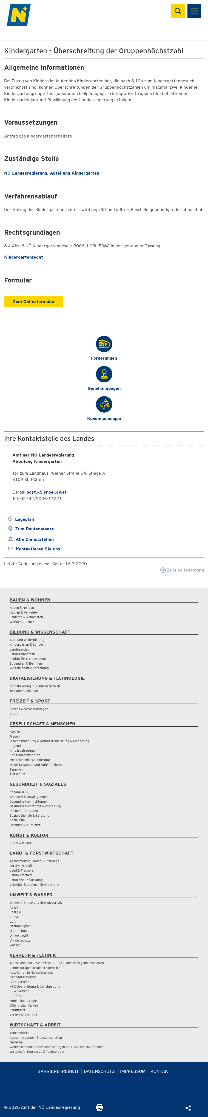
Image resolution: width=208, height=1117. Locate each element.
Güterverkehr (19, 982)
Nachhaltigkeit (20, 926)
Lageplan (24, 519)
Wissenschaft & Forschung (29, 668)
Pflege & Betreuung (24, 811)
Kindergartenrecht (23, 257)
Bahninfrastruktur (23, 977)
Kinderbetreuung (22, 750)
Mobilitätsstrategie (23, 1001)
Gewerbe (16, 1042)
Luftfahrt (16, 996)
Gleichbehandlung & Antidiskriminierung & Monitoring (49, 741)
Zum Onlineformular (34, 301)
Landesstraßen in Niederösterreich (35, 968)
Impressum (133, 1071)
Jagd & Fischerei (22, 870)
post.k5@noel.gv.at (47, 492)
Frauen (15, 736)
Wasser (15, 945)
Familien (16, 732)
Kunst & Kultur (21, 843)
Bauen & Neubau (22, 608)
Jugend (15, 746)
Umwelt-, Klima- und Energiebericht (36, 902)
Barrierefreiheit (58, 1071)
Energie (15, 912)
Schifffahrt (17, 1010)
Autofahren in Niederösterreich (32, 972)
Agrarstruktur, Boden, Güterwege (34, 861)
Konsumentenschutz (25, 755)
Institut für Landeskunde (28, 659)
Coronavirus (19, 792)
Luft (13, 921)
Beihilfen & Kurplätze (25, 825)
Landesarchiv (19, 649)
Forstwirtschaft (21, 866)
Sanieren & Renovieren (26, 617)
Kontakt (160, 1071)
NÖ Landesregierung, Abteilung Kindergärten (51, 173)
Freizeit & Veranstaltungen (29, 709)
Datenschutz (99, 1071)
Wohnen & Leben (22, 622)
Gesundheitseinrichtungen (29, 801)
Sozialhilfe (17, 820)
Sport (14, 714)
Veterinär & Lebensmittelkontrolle (34, 885)
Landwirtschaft (21, 875)
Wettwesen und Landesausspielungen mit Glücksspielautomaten (57, 1047)
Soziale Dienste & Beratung (29, 815)
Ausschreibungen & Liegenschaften (36, 1037)
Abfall (14, 907)
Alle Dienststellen (35, 539)
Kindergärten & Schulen (27, 644)
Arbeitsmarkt (19, 1033)
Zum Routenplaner (34, 528)
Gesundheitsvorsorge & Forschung (35, 806)
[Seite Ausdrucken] (99, 1109)
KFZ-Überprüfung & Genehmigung (35, 986)
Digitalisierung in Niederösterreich (35, 686)
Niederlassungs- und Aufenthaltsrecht (37, 765)
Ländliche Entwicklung (26, 880)
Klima (14, 917)
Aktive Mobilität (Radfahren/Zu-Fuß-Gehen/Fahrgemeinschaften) (58, 963)
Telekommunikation (24, 691)
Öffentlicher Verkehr (24, 1005)
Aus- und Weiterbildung (27, 640)
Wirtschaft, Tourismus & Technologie (37, 1051)
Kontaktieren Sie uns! (39, 548)
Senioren (16, 769)
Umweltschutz (20, 940)
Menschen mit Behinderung (30, 760)
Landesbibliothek (22, 654)
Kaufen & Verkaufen (24, 612)
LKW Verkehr (19, 991)
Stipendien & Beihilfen (26, 663)
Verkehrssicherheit (23, 1015)
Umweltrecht (19, 935)
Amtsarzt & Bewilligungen (29, 797)
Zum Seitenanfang (182, 570)
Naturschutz (19, 931)
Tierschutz (17, 774)
